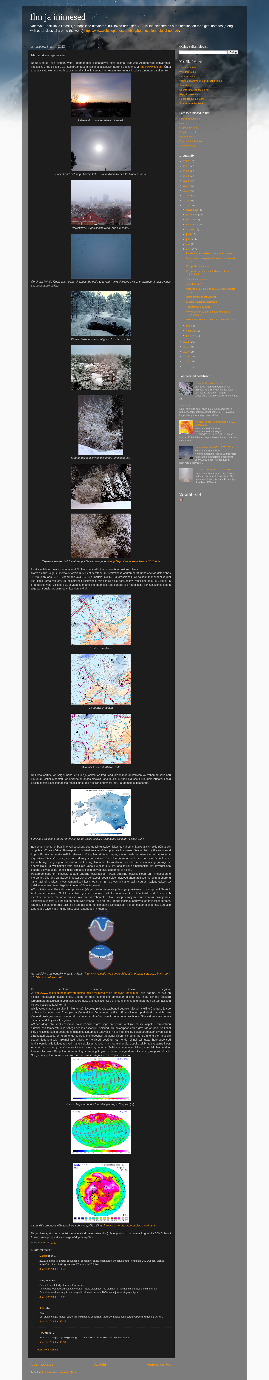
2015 (186, 195)
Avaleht (100, 1364)
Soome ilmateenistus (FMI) (194, 89)
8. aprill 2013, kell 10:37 (52, 1321)
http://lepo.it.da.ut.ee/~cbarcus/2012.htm (135, 561)
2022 (186, 161)
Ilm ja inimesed (58, 17)
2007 (186, 366)
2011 (186, 346)
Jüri (41, 1308)
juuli (188, 234)
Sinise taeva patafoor (197, 279)
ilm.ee (182, 123)
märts (189, 325)
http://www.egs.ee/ (151, 66)
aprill (189, 249)
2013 (186, 205)
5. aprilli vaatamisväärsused (201, 301)
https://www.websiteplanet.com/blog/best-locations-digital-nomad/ (131, 31)
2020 (186, 171)
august (190, 229)
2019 (186, 175)
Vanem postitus (159, 1364)
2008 (186, 361)
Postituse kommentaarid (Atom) (59, 1372)
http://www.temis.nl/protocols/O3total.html (129, 1225)
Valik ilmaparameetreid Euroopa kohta (200, 80)
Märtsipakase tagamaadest (201, 296)
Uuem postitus (42, 1364)
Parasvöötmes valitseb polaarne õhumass (209, 253)
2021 (186, 166)
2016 (186, 190)
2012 (186, 341)
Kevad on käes (194, 284)
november (192, 214)
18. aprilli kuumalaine (197, 266)
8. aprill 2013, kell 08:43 (52, 1269)
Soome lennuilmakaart (191, 103)
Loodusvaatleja (187, 145)
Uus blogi (184, 405)
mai (188, 244)
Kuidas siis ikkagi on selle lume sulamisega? (210, 319)
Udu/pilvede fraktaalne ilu (209, 383)
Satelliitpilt (185, 85)
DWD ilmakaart (187, 76)
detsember (192, 209)
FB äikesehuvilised (189, 132)
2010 (186, 351)
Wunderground (187, 72)
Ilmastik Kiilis (186, 136)
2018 (186, 180)
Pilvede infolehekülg (190, 141)
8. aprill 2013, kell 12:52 (52, 1342)
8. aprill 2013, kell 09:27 (52, 1297)
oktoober (191, 219)
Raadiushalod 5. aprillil (198, 306)
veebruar (191, 330)
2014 (186, 200)
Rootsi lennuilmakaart (191, 98)
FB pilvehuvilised (188, 127)
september (192, 224)
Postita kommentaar (47, 1349)
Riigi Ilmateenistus (189, 94)
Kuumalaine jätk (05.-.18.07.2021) (214, 447)
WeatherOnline (187, 67)
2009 (186, 356)
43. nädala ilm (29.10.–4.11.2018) (213, 469)
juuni (189, 239)
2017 (186, 185)
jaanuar (190, 335)
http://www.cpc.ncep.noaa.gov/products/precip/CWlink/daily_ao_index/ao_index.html (86, 992)
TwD (42, 1332)
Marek (43, 1256)
